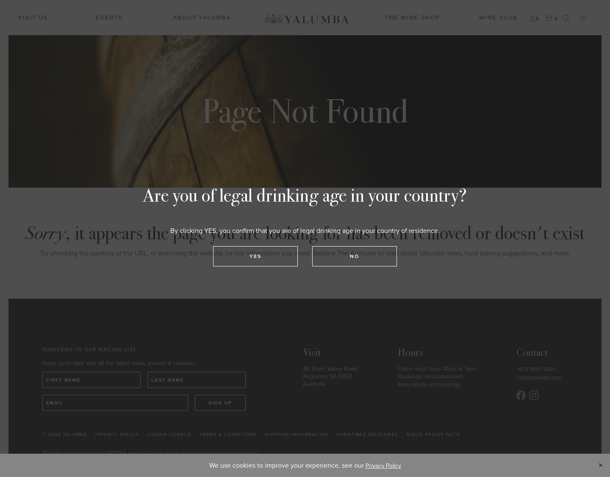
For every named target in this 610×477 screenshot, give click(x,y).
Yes (255, 256)
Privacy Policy (383, 465)
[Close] (601, 465)
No (354, 256)
